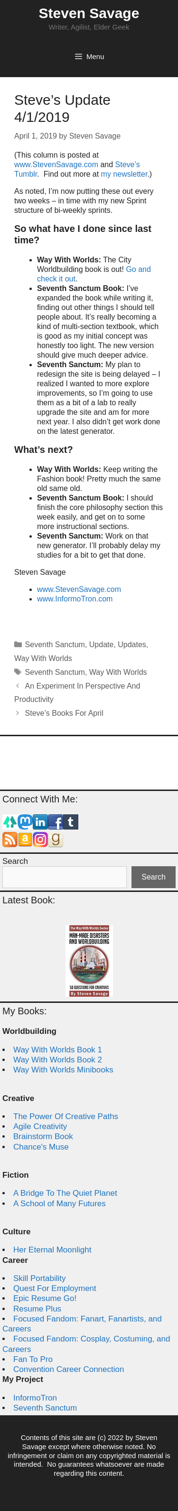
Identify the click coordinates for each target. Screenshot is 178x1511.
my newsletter (124, 174)
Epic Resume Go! (44, 1298)
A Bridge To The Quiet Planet (65, 1193)
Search (15, 861)
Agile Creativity (40, 1126)
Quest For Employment (54, 1288)
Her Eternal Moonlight (52, 1249)
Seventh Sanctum (55, 644)
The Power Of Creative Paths (65, 1116)
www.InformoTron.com (74, 599)
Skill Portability (39, 1278)
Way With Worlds (43, 658)
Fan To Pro (33, 1359)
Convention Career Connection (68, 1369)
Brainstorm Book (43, 1136)
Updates (132, 644)
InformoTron (35, 1397)
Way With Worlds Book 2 (57, 1059)
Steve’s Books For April (64, 713)
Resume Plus (37, 1308)
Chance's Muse (41, 1146)
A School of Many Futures (59, 1203)
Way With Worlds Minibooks (63, 1069)
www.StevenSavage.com (57, 164)
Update (101, 644)
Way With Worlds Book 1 (57, 1049)
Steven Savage (89, 13)
